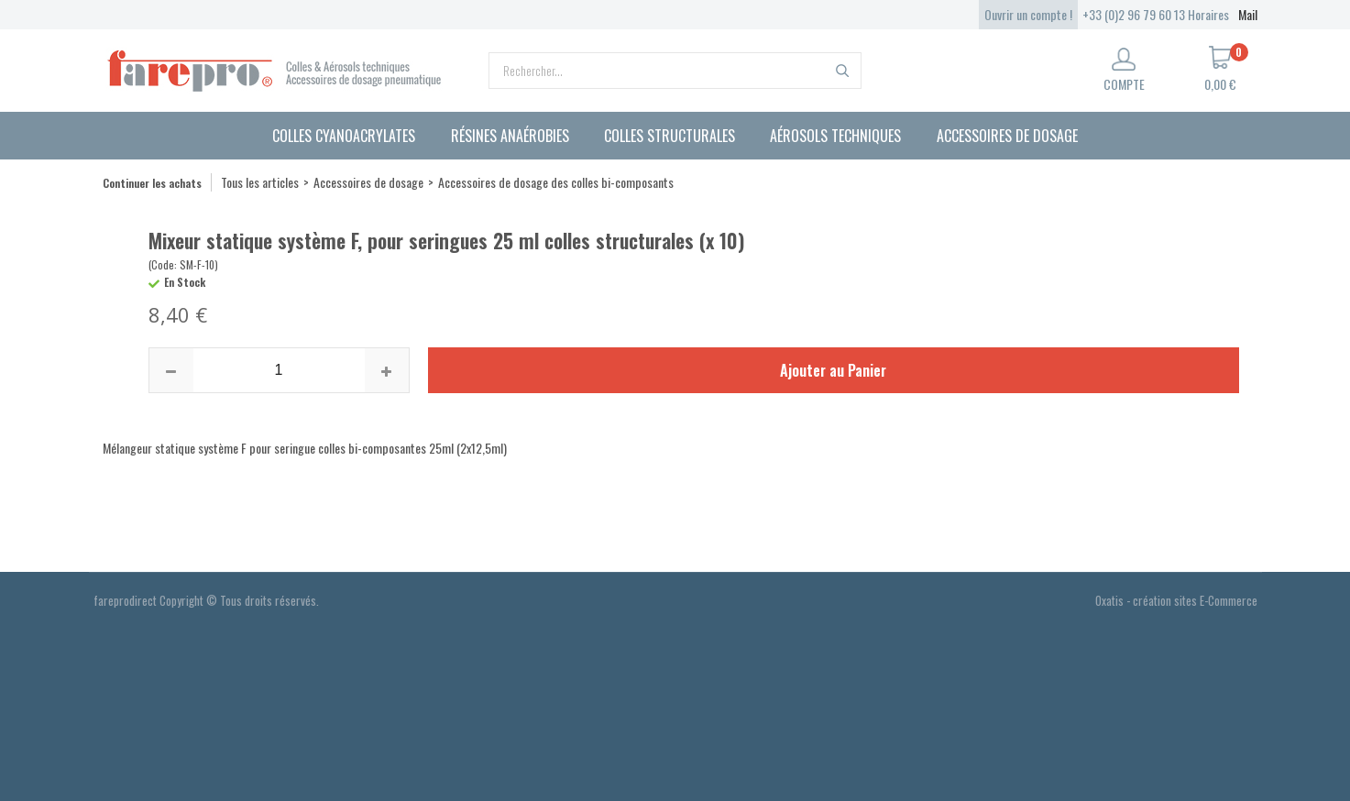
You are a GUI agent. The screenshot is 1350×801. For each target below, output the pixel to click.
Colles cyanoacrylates (343, 136)
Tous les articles (260, 182)
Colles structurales (669, 136)
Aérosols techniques (835, 136)
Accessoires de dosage (1007, 136)
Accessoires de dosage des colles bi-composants (556, 182)
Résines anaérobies (510, 136)
